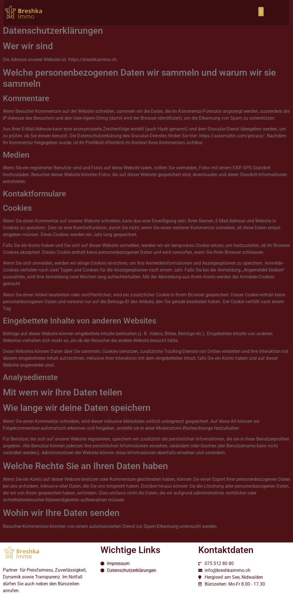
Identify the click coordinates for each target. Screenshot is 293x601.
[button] (254, 11)
